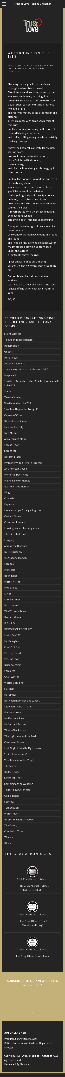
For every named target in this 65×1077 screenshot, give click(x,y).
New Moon (10, 433)
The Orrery (10, 825)
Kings (7, 492)
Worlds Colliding (14, 682)
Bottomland (11, 605)
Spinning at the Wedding (18, 783)
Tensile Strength (14, 397)
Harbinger (10, 694)
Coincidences (12, 795)
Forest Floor (11, 444)
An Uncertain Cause (15, 468)
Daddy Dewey (11, 772)
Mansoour (25, 1064)
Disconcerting (12, 665)
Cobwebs (9, 498)
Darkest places (13, 456)
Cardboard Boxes (14, 742)
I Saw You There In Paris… (19, 706)
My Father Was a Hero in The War (23, 462)
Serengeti (10, 450)
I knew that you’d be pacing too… (23, 510)
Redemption (11, 345)
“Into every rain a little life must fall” (26, 369)
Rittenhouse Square (15, 421)
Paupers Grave (12, 617)
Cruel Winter (11, 676)
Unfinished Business (16, 724)
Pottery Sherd (12, 653)
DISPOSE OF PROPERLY (18, 629)
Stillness (9, 688)
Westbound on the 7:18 (17, 403)
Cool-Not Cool (12, 647)
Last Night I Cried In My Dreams (22, 748)
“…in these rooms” (15, 754)
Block (7, 843)
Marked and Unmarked (17, 480)
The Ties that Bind (15, 534)
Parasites (9, 670)
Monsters (9, 569)
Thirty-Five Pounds (15, 730)
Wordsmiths (11, 813)
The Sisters (10, 766)
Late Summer (12, 599)
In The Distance (13, 552)
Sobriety (9, 801)
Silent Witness (12, 333)
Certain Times (12, 516)
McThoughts (11, 641)
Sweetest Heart (13, 778)
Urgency (9, 504)
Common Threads (14, 522)
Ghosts (8, 351)
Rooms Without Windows (19, 819)
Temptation (11, 807)
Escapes (9, 563)
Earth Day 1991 (13, 635)
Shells (7, 391)
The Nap (9, 837)
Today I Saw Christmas (17, 789)
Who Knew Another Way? (18, 760)
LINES (7, 593)
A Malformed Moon (15, 439)
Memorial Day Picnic (16, 474)
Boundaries (10, 575)
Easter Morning (13, 712)
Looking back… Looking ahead (22, 528)
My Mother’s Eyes (14, 718)
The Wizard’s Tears (15, 611)
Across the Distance (15, 546)
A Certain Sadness (14, 363)
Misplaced (10, 375)
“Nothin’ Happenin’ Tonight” (21, 409)
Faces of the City (13, 427)
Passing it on (11, 659)
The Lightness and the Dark (20, 736)
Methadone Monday (15, 557)
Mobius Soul (11, 587)
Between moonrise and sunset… (23, 700)
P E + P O (9, 623)
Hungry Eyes (11, 357)
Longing (9, 540)
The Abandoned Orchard (18, 339)
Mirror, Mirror (12, 581)
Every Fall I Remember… (18, 486)
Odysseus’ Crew (13, 415)
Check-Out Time (13, 831)
